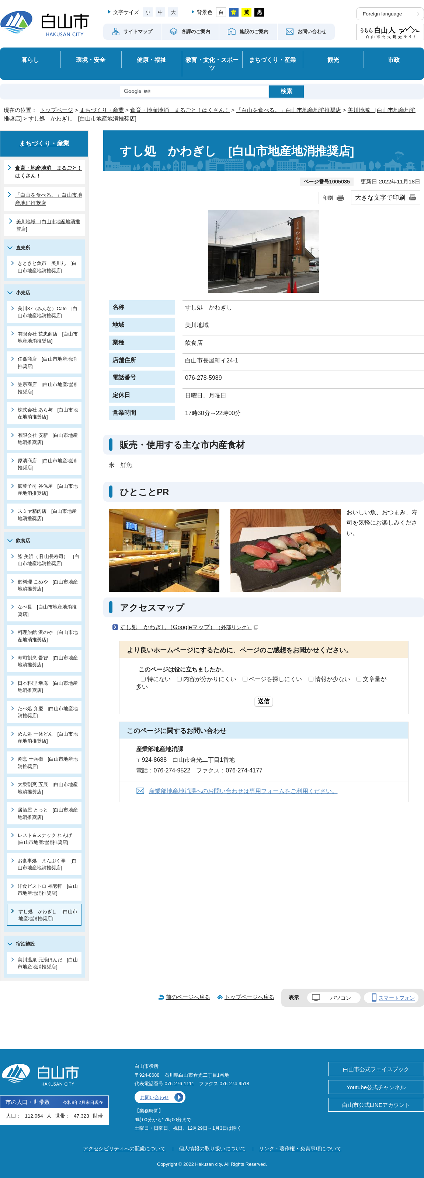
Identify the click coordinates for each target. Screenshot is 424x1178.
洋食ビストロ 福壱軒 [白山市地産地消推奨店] (48, 889)
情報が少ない (332, 679)
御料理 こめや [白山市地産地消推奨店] (48, 585)
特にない (159, 679)
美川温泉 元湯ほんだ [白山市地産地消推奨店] (48, 963)
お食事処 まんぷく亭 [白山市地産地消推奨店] (47, 864)
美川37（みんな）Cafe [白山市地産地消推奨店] (47, 312)
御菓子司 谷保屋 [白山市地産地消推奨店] (48, 489)
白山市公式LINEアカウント (376, 1105)
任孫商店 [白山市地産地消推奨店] (47, 362)
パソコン (340, 998)
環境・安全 (90, 59)
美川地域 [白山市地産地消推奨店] (48, 225)
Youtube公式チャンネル (376, 1087)
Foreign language (382, 14)
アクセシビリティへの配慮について (124, 1148)
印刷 (328, 198)
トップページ (56, 110)
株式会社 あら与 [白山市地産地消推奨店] (48, 413)
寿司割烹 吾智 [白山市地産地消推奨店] (48, 661)
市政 (394, 59)
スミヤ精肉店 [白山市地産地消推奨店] (47, 514)
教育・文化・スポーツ (212, 63)
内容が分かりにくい (209, 679)
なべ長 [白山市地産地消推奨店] (47, 610)
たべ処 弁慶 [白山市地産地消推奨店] (48, 712)
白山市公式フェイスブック (376, 1069)
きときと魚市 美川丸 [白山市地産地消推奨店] (47, 266)
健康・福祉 (151, 59)
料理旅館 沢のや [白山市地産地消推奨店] (48, 636)
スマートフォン (397, 998)
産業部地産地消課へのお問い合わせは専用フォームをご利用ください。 (243, 791)
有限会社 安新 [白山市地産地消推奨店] (48, 438)
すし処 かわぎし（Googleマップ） (189, 627)
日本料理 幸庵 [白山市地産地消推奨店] (48, 686)
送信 (264, 701)
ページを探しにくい (275, 679)
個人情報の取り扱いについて (212, 1148)
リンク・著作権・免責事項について (300, 1148)
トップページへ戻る (249, 997)
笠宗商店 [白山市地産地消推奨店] (47, 388)
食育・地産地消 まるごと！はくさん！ (180, 110)
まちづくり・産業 (272, 59)
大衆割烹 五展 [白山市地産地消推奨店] (48, 788)
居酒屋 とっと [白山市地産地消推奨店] (48, 813)
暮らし (30, 59)
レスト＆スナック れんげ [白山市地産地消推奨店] (47, 838)
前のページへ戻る (188, 997)
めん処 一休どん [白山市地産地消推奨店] (48, 737)
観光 (333, 59)
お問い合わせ (154, 1097)
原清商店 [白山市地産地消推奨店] (47, 464)
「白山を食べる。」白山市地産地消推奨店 (288, 110)
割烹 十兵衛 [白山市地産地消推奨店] (48, 762)
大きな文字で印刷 (380, 197)
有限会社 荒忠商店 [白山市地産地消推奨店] (48, 337)
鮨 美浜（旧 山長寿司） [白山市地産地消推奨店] (48, 560)
